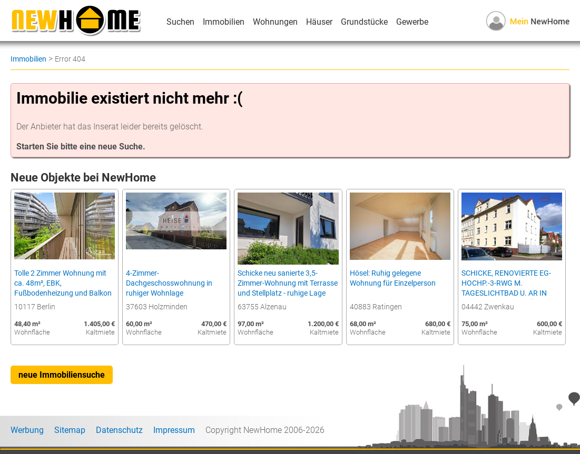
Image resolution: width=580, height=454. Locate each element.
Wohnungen (275, 22)
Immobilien (223, 22)
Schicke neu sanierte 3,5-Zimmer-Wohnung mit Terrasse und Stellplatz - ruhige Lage (288, 283)
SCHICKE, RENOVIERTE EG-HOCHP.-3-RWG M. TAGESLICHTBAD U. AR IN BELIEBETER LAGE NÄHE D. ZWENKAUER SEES (506, 293)
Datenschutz (119, 430)
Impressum (174, 430)
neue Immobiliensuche (61, 375)
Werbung (27, 430)
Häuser (319, 22)
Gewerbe (412, 22)
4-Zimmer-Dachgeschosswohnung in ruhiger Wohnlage (169, 283)
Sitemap (69, 430)
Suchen (180, 22)
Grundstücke (364, 22)
